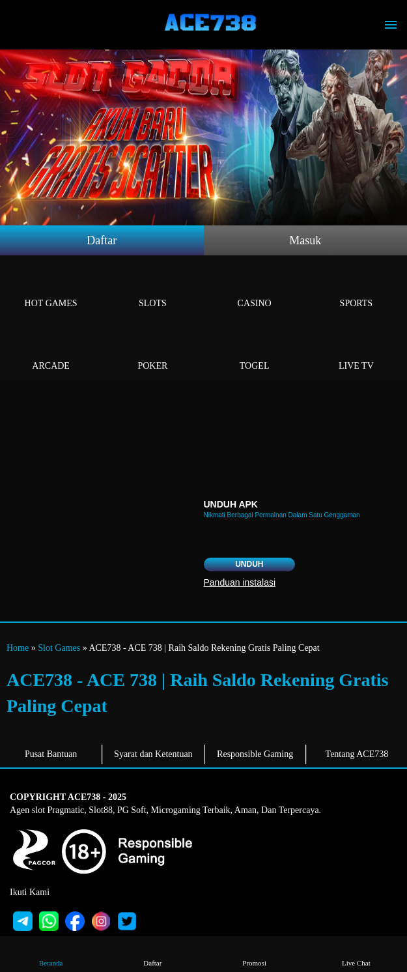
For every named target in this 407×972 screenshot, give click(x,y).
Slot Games (59, 648)
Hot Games (51, 288)
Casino (254, 288)
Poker (152, 351)
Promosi (254, 953)
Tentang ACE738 (357, 754)
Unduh (249, 564)
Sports (356, 288)
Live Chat (356, 953)
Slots (152, 288)
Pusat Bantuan (51, 754)
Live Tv (356, 351)
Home (18, 648)
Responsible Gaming (255, 754)
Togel (254, 351)
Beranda (51, 953)
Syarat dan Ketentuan (153, 754)
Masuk (305, 240)
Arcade (51, 351)
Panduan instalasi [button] (240, 582)
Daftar (102, 240)
